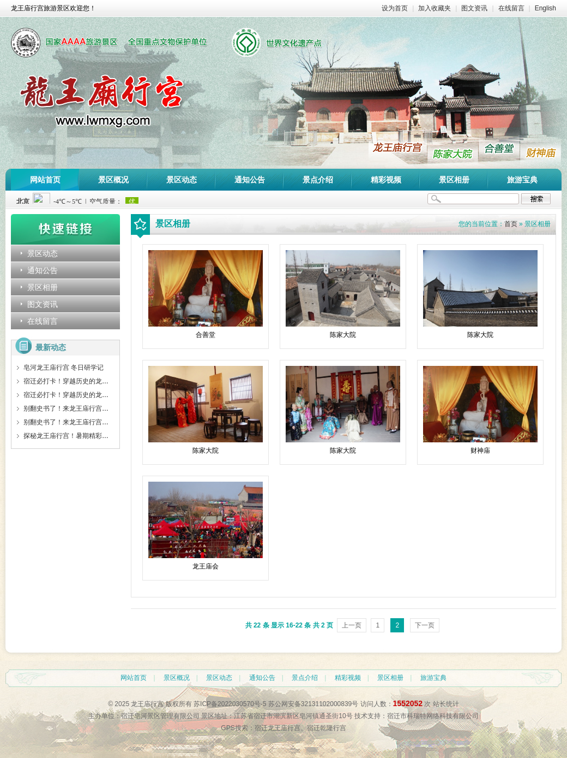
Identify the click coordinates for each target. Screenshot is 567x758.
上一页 (351, 625)
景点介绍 (318, 179)
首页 (510, 224)
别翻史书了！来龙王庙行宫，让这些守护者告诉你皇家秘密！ (111, 408)
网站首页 (45, 179)
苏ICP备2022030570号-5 (230, 704)
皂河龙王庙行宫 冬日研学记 (63, 367)
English (545, 8)
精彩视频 (386, 179)
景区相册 (454, 179)
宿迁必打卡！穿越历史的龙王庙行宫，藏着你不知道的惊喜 (108, 381)
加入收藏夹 (434, 8)
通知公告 (249, 179)
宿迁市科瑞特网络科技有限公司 (433, 716)
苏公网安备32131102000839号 (313, 704)
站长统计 (446, 704)
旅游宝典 (522, 179)
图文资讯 (474, 8)
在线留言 (511, 8)
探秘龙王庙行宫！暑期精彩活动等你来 (79, 436)
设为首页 (395, 8)
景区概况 (113, 179)
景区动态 (181, 179)
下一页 (425, 625)
